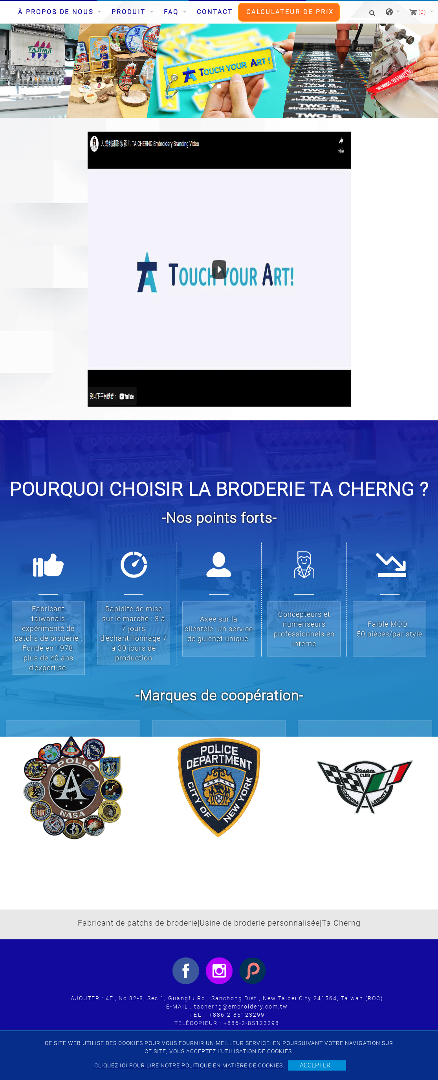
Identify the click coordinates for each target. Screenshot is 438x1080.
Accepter (315, 1065)
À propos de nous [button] (57, 12)
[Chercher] (361, 12)
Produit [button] (130, 12)
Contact (215, 12)
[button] (33, 71)
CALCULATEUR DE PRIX (290, 12)
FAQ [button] (172, 12)
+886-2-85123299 (237, 1015)
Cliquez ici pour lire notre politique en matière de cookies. (189, 1065)
